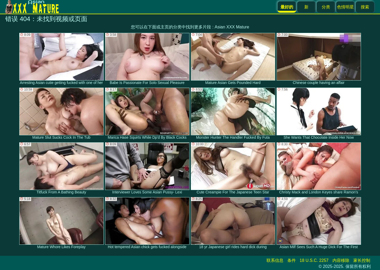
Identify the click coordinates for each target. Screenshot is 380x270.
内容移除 (340, 260)
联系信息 (275, 260)
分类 (326, 7)
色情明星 (345, 7)
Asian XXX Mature (232, 27)
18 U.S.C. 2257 (314, 260)
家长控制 (361, 260)
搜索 (365, 7)
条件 (291, 260)
